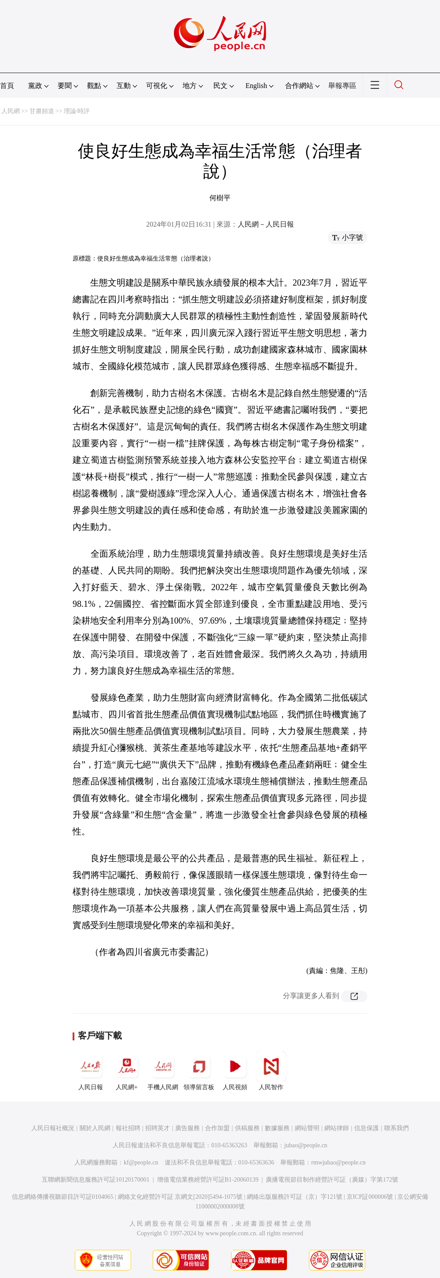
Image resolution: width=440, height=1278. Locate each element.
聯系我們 (396, 1128)
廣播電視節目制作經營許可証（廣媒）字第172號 (332, 1179)
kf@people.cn (141, 1162)
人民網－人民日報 (266, 224)
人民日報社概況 (52, 1128)
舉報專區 (342, 85)
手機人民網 (162, 1071)
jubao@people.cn (305, 1145)
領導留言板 (198, 1071)
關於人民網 (95, 1128)
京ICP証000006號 (370, 1197)
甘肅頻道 (41, 111)
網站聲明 (307, 1128)
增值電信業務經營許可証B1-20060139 (208, 1179)
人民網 (10, 111)
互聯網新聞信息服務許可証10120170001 (96, 1179)
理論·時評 (77, 111)
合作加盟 (217, 1128)
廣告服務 (187, 1128)
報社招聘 (128, 1128)
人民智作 (271, 1071)
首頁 (7, 85)
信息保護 (366, 1128)
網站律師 (336, 1128)
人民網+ (126, 1071)
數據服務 (277, 1128)
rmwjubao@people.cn (338, 1162)
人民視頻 (235, 1071)
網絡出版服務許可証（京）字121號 (294, 1197)
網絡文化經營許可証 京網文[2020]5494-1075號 (180, 1197)
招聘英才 (157, 1128)
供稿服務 (247, 1128)
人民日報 (90, 1071)
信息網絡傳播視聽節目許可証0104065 (63, 1197)
